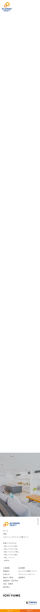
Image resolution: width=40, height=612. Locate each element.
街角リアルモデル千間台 (11, 552)
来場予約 (6, 560)
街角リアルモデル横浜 (10, 554)
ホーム (5, 531)
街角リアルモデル (10, 543)
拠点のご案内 (8, 577)
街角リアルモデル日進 (10, 549)
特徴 (4, 534)
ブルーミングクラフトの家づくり (15, 537)
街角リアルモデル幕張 (10, 546)
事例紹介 (6, 571)
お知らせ (6, 574)
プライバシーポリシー (26, 574)
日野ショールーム (9, 557)
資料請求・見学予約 (10, 581)
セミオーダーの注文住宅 (11, 595)
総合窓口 (6, 587)
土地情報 (6, 568)
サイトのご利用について (27, 571)
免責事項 (21, 577)
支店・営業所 (8, 584)
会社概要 (21, 568)
